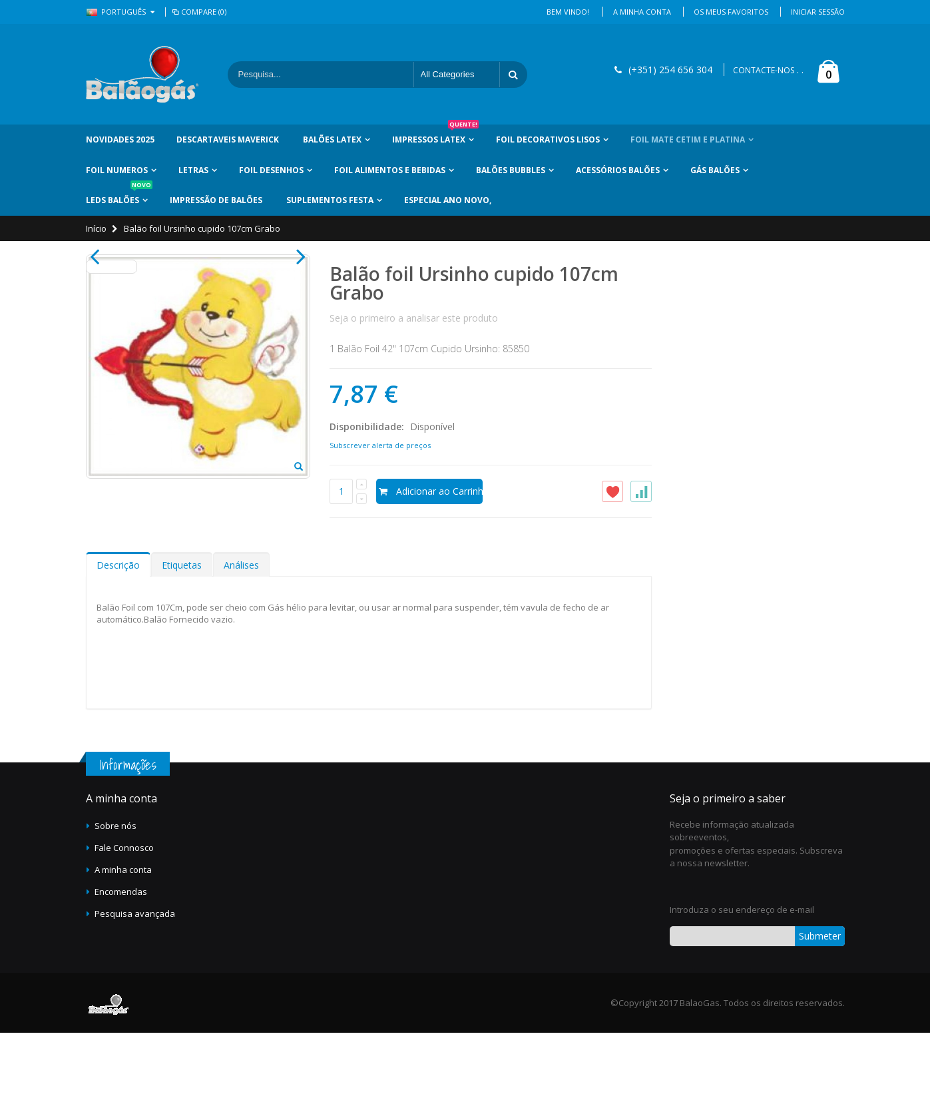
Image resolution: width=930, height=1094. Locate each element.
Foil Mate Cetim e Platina (687, 139)
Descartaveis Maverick (227, 139)
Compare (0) (198, 12)
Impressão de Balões (216, 200)
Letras (193, 170)
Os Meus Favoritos (731, 12)
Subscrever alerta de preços (380, 445)
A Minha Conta (642, 12)
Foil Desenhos (271, 170)
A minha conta (123, 930)
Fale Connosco (124, 908)
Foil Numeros (117, 170)
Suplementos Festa (329, 200)
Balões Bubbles (510, 170)
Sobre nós (115, 886)
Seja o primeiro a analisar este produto (414, 318)
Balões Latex (332, 139)
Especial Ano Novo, (447, 200)
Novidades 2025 (120, 139)
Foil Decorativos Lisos (548, 139)
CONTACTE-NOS (763, 70)
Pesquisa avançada (135, 974)
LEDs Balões (119, 195)
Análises (241, 625)
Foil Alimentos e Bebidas (389, 170)
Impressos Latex (435, 135)
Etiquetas (182, 625)
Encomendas (121, 952)
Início (96, 228)
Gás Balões (715, 170)
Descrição (118, 625)
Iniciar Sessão (818, 12)
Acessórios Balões (618, 170)
